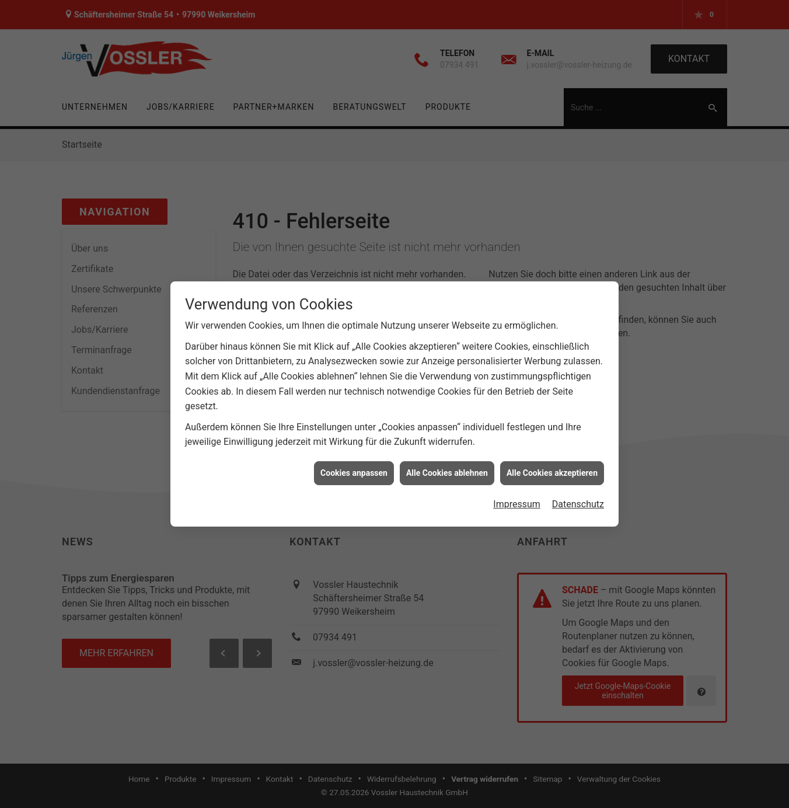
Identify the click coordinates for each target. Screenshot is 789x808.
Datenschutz (578, 499)
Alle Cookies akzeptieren (552, 467)
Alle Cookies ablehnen (447, 467)
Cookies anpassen (353, 467)
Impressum (516, 499)
